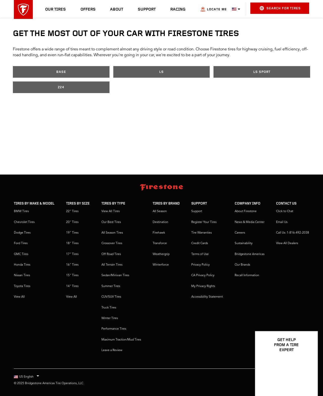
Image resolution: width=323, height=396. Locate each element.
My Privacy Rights (203, 286)
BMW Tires (21, 211)
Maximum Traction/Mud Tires (121, 339)
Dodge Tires (22, 232)
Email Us (281, 222)
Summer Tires (110, 286)
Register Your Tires (204, 222)
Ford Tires (21, 243)
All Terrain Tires (111, 264)
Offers (88, 10)
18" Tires (72, 243)
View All (19, 296)
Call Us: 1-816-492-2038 (292, 232)
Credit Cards (199, 243)
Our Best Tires (111, 222)
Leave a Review (111, 350)
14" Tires (72, 286)
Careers (240, 232)
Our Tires (55, 10)
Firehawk (159, 232)
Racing (177, 10)
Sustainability (244, 243)
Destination (160, 222)
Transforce (160, 243)
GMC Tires (21, 254)
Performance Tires (113, 328)
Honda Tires (22, 264)
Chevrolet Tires (24, 222)
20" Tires (72, 222)
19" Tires (72, 232)
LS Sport (262, 72)
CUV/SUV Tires (111, 296)
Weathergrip (161, 254)
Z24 (61, 87)
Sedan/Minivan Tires (115, 275)
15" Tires (72, 275)
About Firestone (246, 211)
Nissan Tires (22, 275)
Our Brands (242, 264)
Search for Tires (280, 8)
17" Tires (72, 254)
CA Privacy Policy (202, 275)
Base (61, 72)
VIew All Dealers (287, 243)
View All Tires (110, 211)
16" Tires (72, 264)
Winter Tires (109, 318)
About (116, 10)
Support (147, 10)
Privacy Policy (200, 264)
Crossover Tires (111, 243)
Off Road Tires (111, 254)
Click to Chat (284, 211)
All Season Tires (112, 232)
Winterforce (161, 264)
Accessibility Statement (207, 296)
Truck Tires (108, 307)
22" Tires (72, 211)
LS (161, 72)
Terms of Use (200, 254)
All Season (160, 211)
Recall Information (247, 275)
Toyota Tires (22, 286)
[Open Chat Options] (308, 377)
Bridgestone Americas (249, 254)
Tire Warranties (201, 232)
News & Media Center (249, 222)
